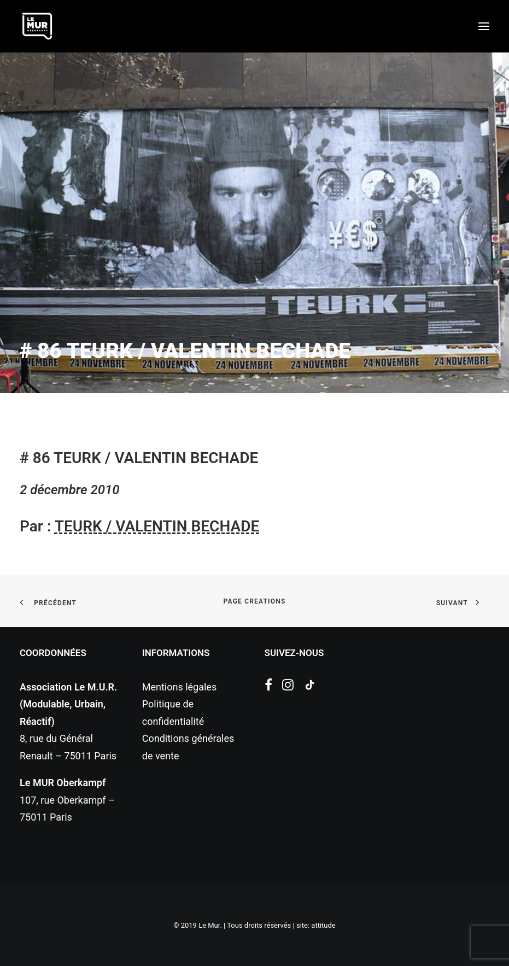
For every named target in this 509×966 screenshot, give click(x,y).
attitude (323, 925)
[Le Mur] (37, 26)
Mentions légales (179, 687)
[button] (484, 26)
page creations (255, 601)
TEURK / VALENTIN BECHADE (157, 526)
